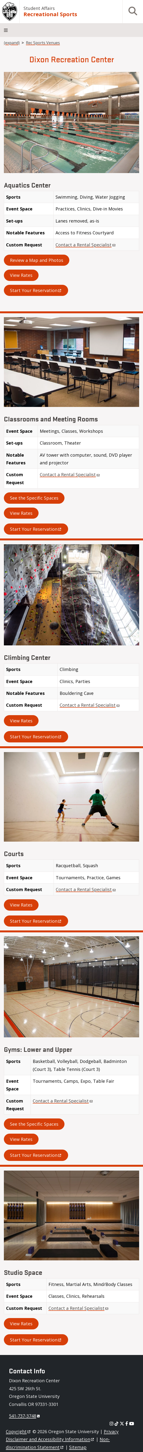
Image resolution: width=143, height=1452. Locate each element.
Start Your (36, 290)
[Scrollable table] (71, 223)
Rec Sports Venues (43, 42)
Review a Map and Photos (36, 260)
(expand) (12, 42)
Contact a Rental (86, 245)
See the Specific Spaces (34, 498)
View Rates (21, 275)
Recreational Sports (50, 14)
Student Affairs (39, 8)
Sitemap (78, 1447)
